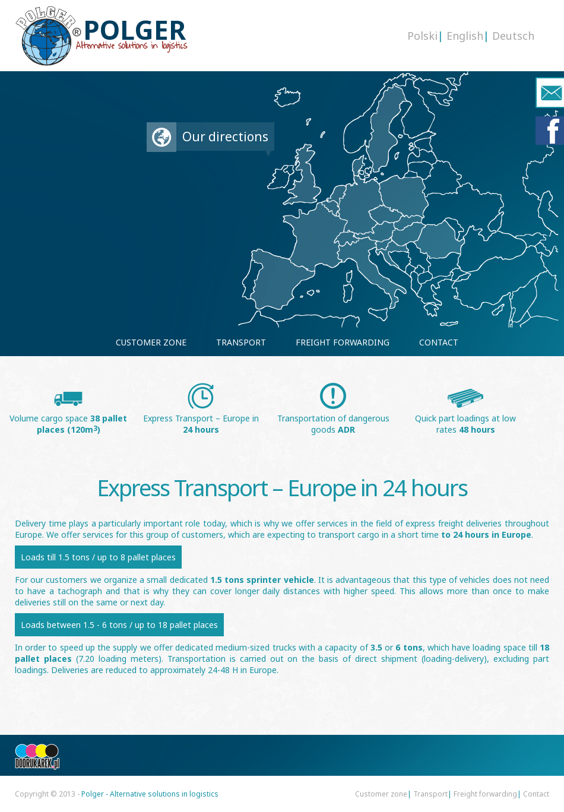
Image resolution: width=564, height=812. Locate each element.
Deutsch (513, 35)
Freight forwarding (485, 794)
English (464, 35)
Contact (536, 794)
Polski (422, 35)
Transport (430, 794)
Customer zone (381, 794)
